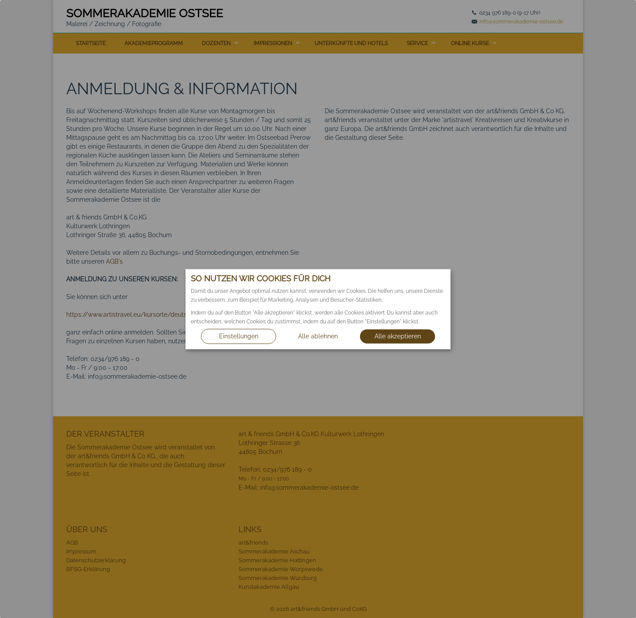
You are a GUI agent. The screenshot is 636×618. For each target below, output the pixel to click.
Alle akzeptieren (398, 336)
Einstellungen (238, 336)
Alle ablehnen (318, 336)
